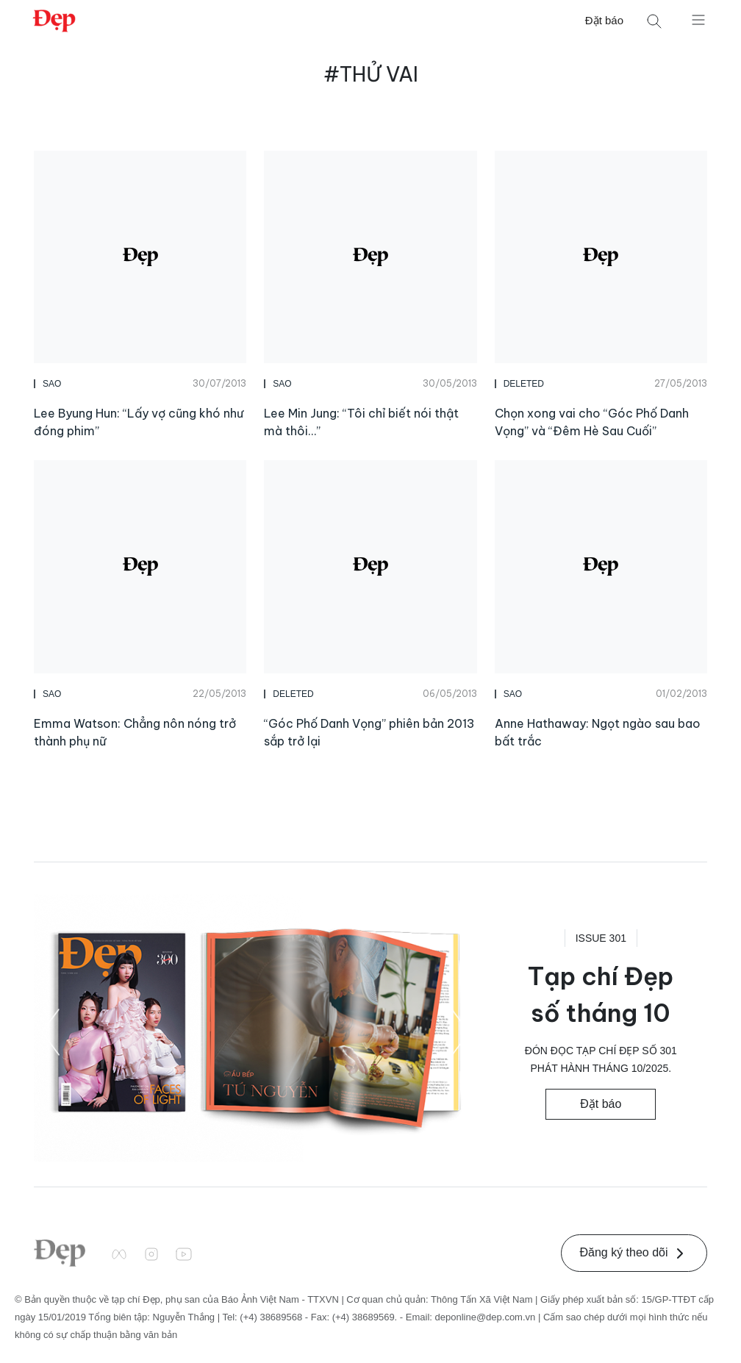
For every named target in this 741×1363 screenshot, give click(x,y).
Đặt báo (604, 20)
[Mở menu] (698, 19)
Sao (52, 383)
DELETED (524, 383)
